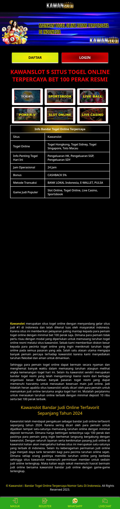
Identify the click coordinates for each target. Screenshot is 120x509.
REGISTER (45, 503)
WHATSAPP (75, 503)
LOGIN (85, 57)
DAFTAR (35, 57)
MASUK (15, 503)
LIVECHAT (105, 503)
